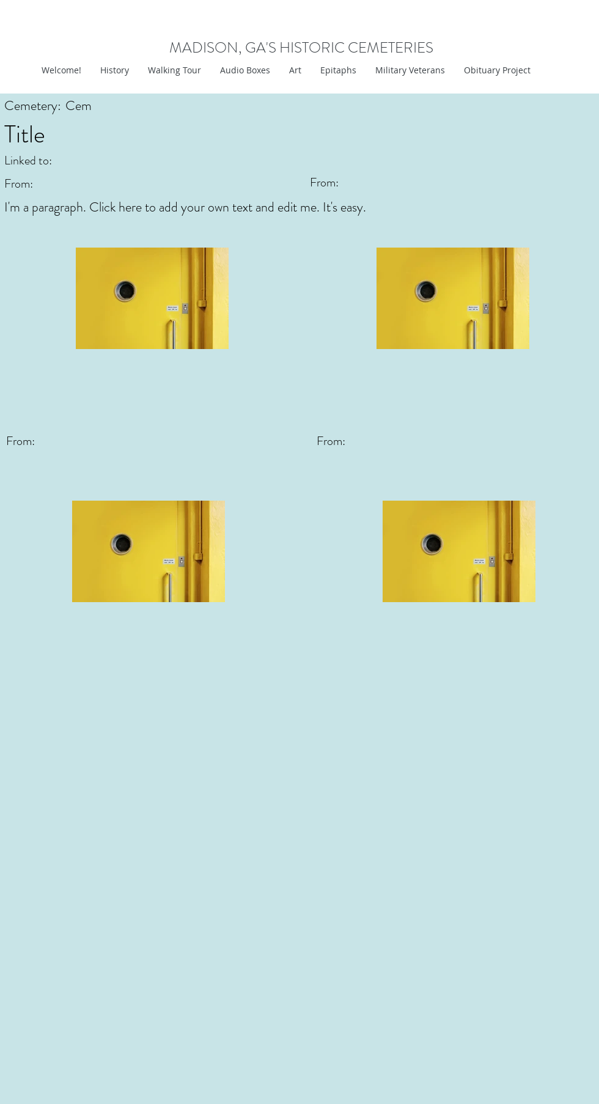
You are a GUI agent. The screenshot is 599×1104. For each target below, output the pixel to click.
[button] (295, 70)
